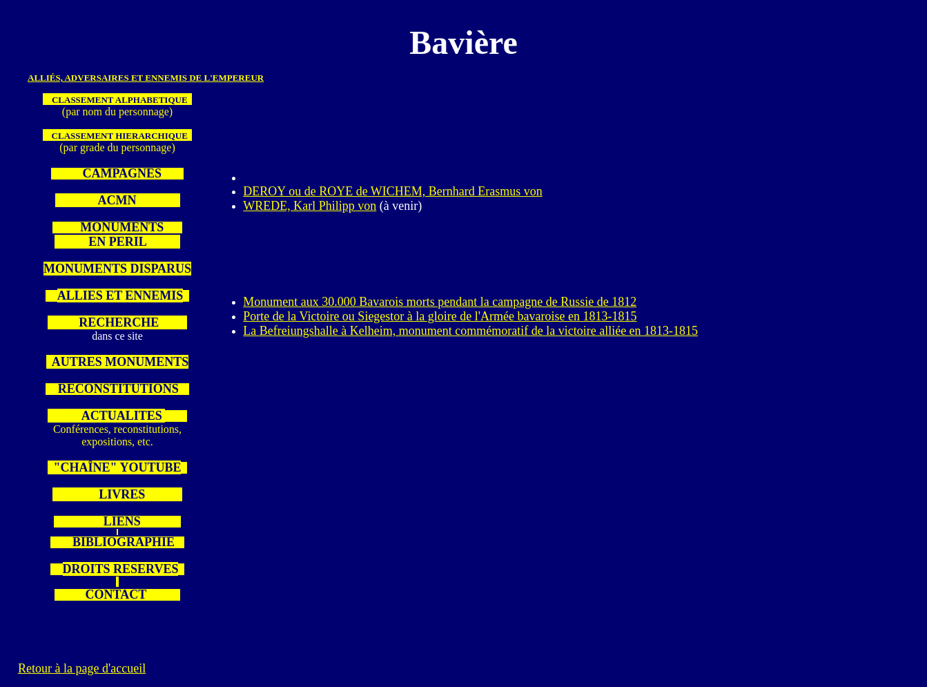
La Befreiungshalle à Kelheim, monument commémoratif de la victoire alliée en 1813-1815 (470, 331)
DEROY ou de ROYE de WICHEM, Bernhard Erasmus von (392, 191)
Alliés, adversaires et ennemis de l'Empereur (146, 77)
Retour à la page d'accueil (82, 668)
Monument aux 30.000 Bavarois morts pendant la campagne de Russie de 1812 (439, 302)
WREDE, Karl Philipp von (309, 206)
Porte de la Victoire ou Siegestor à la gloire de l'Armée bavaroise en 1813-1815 (439, 316)
